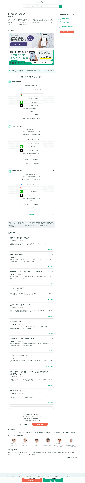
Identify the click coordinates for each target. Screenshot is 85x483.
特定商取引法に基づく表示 (59, 476)
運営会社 (69, 476)
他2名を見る (31, 214)
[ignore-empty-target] (42, 6)
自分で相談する (50, 70)
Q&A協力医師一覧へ (72, 457)
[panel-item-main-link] (31, 243)
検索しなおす (23, 424)
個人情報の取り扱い (33, 85)
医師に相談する (67, 32)
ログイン (74, 2)
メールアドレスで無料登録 (31, 115)
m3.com (67, 432)
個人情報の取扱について (47, 476)
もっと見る (31, 408)
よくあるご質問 (10, 476)
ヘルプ (33, 476)
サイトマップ (75, 476)
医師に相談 (40, 424)
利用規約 (26, 85)
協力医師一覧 (28, 476)
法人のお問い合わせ (19, 476)
